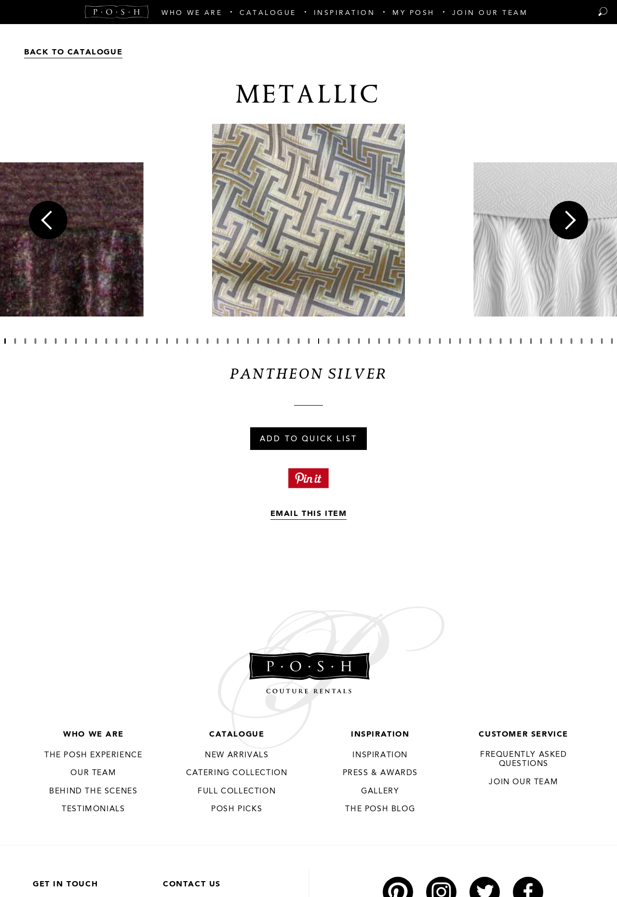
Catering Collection (236, 773)
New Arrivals (236, 755)
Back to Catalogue (73, 52)
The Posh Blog (380, 809)
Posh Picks (236, 809)
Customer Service (523, 735)
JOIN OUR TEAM (523, 782)
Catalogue (236, 735)
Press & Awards (380, 773)
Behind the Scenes (93, 791)
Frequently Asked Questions (523, 759)
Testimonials (93, 809)
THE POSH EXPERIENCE (93, 755)
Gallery (380, 791)
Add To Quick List (308, 439)
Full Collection (237, 791)
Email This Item (308, 514)
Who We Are (93, 735)
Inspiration (380, 735)
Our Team (93, 773)
